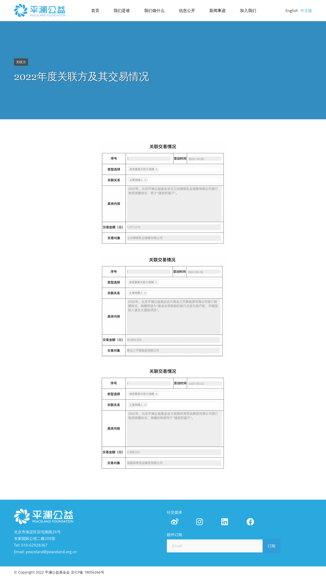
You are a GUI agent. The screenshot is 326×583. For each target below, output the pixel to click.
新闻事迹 (217, 10)
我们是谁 (122, 10)
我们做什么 (154, 10)
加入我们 (248, 10)
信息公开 (187, 10)
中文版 (306, 10)
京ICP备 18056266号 (87, 572)
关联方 (21, 62)
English (292, 10)
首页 (95, 10)
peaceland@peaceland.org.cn (51, 551)
